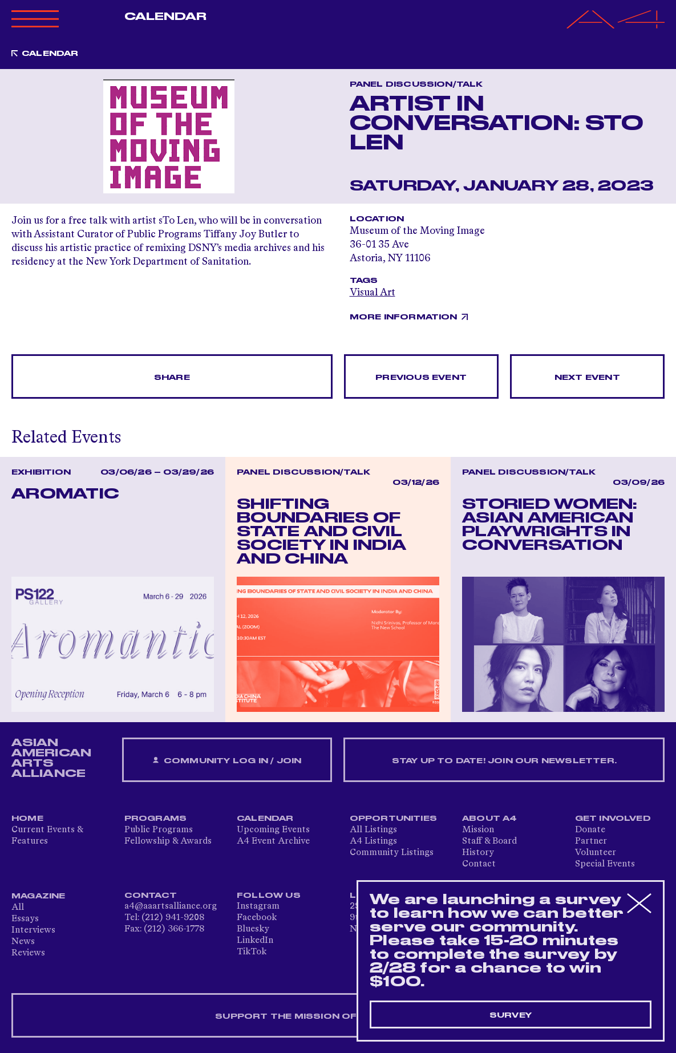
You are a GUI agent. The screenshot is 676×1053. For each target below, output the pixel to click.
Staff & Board (489, 841)
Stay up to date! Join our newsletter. (504, 761)
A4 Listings (373, 841)
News (23, 941)
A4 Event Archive (273, 841)
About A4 (489, 818)
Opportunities (394, 818)
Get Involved (613, 818)
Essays (25, 919)
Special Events (605, 864)
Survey (510, 1015)
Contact (479, 864)
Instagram (258, 906)
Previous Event (421, 377)
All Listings (373, 830)
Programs (155, 818)
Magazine (38, 896)
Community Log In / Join (227, 760)
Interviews (33, 930)
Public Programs (158, 830)
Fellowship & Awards (168, 841)
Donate (590, 830)
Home (27, 818)
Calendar (165, 16)
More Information (404, 317)
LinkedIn (255, 940)
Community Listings (392, 852)
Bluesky (253, 929)
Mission (478, 830)
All (17, 907)
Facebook (257, 917)
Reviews (28, 953)
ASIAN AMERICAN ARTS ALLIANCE (51, 758)
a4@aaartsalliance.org (170, 906)
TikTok (251, 952)
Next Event (587, 377)
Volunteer (595, 852)
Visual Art (372, 292)
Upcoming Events (273, 830)
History (478, 852)
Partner (591, 841)
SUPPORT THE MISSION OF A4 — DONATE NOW (338, 1016)
